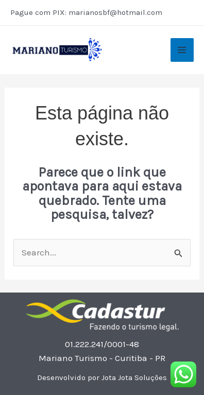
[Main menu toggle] (182, 50)
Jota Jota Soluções (134, 377)
